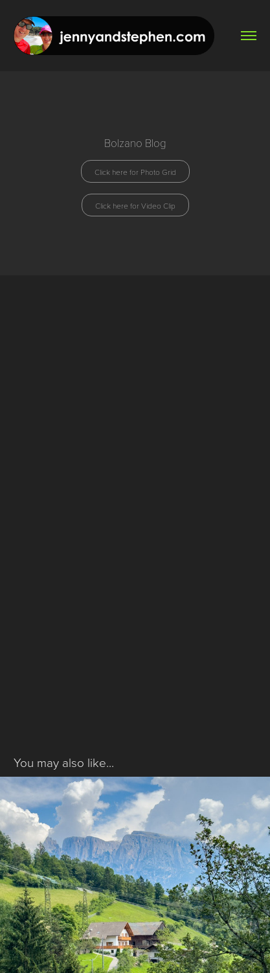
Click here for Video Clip (135, 205)
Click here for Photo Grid (135, 171)
